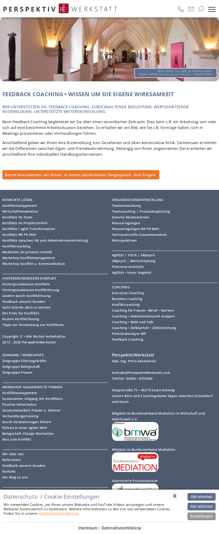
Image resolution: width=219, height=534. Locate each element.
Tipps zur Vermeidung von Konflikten (33, 325)
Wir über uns (13, 454)
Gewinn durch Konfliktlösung (26, 295)
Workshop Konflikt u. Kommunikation (33, 263)
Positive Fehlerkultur (19, 404)
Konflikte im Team (17, 217)
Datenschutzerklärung (58, 513)
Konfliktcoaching (16, 246)
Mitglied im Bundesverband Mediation (143, 449)
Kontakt (9, 471)
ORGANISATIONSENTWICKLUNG (137, 200)
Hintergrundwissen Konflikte (26, 284)
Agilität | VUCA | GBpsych (133, 255)
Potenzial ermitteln (128, 266)
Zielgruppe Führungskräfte (24, 361)
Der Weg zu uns (15, 477)
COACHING (121, 287)
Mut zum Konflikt (16, 439)
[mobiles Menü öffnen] (212, 9)
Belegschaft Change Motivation (28, 433)
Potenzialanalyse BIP (129, 333)
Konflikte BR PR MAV (19, 234)
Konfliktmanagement (19, 205)
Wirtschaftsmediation (20, 211)
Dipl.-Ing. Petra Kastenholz (134, 361)
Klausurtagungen (126, 223)
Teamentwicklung (126, 205)
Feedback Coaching (128, 339)
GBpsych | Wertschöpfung (133, 261)
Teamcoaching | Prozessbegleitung (141, 211)
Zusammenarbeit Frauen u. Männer (31, 410)
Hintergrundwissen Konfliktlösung (30, 290)
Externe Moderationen (130, 217)
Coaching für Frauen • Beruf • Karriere (143, 310)
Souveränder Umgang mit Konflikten (32, 398)
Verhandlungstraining (20, 416)
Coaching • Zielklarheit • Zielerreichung (144, 328)
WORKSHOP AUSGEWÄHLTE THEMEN (32, 387)
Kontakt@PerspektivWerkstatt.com (141, 372)
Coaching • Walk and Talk (132, 322)
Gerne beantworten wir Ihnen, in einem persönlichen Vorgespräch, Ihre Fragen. (81, 174)
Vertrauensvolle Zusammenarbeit (139, 234)
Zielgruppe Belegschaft (21, 366)
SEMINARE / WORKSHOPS (23, 355)
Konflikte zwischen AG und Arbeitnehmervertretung (45, 240)
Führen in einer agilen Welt (24, 427)
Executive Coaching (128, 293)
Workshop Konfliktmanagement (28, 258)
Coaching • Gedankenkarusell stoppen (143, 316)
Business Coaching (127, 299)
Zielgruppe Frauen (17, 372)
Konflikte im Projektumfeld (24, 223)
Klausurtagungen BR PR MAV (135, 229)
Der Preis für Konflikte (20, 313)
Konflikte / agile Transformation (28, 229)
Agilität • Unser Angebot (132, 272)
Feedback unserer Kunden (23, 301)
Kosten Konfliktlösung (20, 319)
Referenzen (11, 460)
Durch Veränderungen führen (26, 422)
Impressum (88, 527)
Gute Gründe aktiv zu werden (26, 307)
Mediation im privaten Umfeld (27, 252)
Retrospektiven (124, 240)
